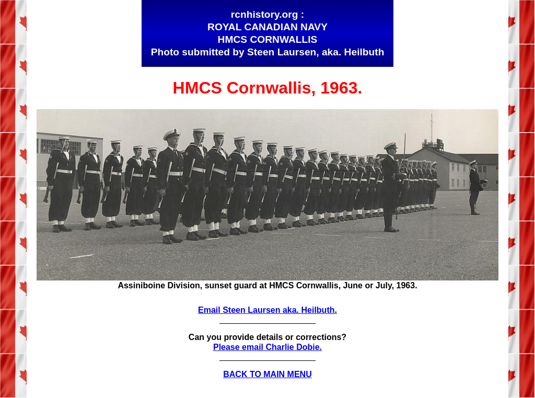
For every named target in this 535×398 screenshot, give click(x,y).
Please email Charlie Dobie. (267, 347)
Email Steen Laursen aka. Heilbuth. (267, 310)
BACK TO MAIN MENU (267, 374)
